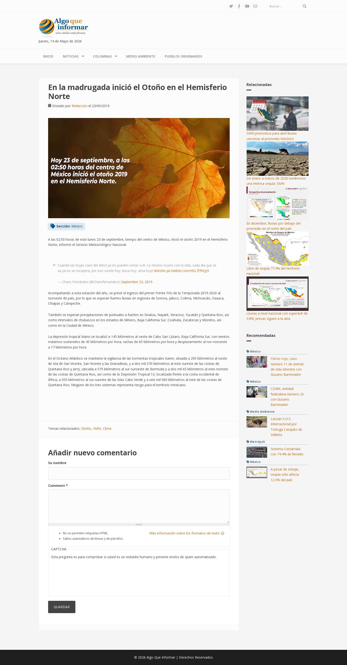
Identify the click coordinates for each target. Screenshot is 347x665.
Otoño (86, 428)
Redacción (79, 106)
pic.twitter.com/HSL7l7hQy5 (188, 270)
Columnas (102, 56)
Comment (58, 485)
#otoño (160, 270)
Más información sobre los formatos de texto (184, 533)
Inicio (48, 56)
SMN (97, 428)
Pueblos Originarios (183, 56)
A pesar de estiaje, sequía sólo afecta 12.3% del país (285, 474)
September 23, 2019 (136, 282)
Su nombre (57, 463)
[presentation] (70, 577)
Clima (107, 428)
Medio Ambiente (140, 56)
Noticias (71, 56)
